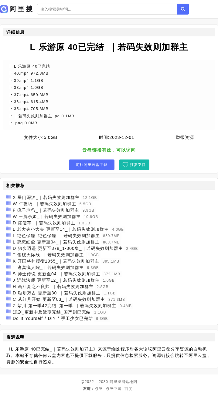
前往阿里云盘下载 (91, 165)
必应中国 (113, 389)
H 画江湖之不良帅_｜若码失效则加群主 (53, 286)
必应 (99, 389)
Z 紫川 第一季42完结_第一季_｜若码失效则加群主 (64, 305)
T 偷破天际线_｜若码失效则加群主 (48, 254)
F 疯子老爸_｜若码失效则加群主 (46, 210)
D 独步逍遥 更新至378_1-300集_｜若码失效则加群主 (68, 248)
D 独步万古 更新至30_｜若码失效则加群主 (56, 292)
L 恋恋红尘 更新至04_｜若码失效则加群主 (56, 242)
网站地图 (129, 382)
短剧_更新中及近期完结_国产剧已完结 (52, 312)
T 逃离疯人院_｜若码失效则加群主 (48, 267)
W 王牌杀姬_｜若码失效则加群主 (47, 216)
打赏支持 (138, 165)
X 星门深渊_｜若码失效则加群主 (46, 197)
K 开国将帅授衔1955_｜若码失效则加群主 (56, 261)
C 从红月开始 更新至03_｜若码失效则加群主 (59, 299)
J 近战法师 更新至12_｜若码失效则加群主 (56, 280)
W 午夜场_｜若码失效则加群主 (44, 203)
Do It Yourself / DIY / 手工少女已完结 (53, 318)
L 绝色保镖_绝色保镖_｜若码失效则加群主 (56, 235)
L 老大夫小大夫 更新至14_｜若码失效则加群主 (61, 229)
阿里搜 (115, 382)
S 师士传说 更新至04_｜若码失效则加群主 (56, 273)
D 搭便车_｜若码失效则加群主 (44, 222)
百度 (128, 389)
